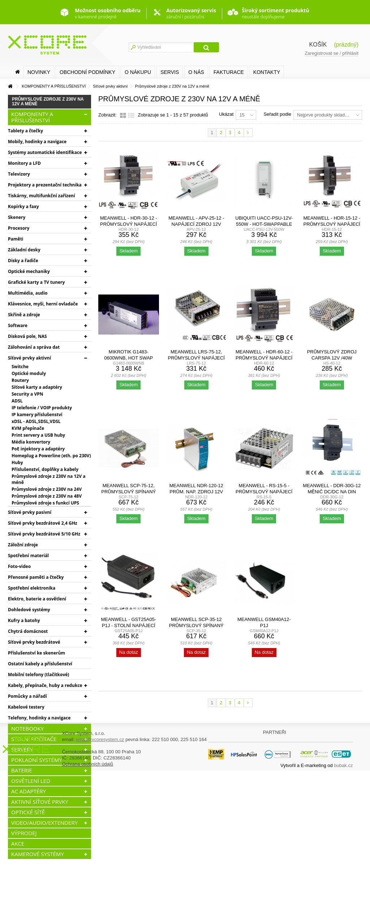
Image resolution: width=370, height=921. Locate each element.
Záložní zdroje (23, 545)
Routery (20, 380)
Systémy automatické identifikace (45, 152)
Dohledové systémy (29, 610)
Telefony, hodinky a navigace (39, 718)
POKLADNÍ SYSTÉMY (36, 759)
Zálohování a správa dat (34, 347)
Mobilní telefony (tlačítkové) (38, 674)
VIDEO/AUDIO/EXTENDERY (44, 822)
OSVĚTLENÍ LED (30, 780)
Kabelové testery (26, 707)
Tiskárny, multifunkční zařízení (41, 196)
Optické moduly (29, 373)
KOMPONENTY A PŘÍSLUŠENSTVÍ (32, 117)
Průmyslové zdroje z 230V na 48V (47, 496)
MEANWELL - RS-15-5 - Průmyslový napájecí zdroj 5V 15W (264, 492)
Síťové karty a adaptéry (37, 387)
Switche (20, 366)
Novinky (38, 72)
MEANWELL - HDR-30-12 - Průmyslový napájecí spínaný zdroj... (128, 224)
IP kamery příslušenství (37, 414)
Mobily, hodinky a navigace (37, 141)
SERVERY (22, 749)
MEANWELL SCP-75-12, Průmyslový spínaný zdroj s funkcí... (128, 492)
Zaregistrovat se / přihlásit (331, 53)
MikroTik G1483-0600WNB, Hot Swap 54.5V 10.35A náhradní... (129, 358)
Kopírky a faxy (23, 206)
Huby (17, 462)
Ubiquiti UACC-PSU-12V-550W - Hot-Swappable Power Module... (264, 224)
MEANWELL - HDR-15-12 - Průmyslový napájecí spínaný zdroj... (331, 224)
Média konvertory (31, 442)
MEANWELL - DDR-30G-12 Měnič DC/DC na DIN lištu (332, 492)
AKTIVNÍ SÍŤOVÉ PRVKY (39, 801)
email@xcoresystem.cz (100, 890)
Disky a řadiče (23, 260)
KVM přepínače (28, 428)
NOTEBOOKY (27, 728)
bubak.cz (343, 915)
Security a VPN (27, 394)
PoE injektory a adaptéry (38, 449)
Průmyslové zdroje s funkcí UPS (45, 503)
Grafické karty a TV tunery (36, 282)
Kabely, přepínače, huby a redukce (45, 685)
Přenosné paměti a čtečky (36, 577)
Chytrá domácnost (28, 631)
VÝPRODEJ (24, 833)
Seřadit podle (277, 114)
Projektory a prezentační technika (45, 185)
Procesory (18, 228)
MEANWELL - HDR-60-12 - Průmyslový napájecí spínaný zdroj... (264, 358)
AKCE (17, 843)
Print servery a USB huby (38, 435)
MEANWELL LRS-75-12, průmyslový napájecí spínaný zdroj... (196, 358)
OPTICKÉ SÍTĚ (28, 812)
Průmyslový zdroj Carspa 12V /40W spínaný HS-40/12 (332, 358)
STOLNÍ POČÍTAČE (33, 738)
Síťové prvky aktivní (29, 358)
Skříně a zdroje (24, 315)
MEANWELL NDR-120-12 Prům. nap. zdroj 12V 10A (196, 492)
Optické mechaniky (29, 271)
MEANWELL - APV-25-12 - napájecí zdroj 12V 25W (196, 224)
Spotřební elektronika (31, 588)
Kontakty (266, 72)
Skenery (16, 217)
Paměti (15, 239)
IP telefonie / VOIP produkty (42, 408)
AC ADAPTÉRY (28, 791)
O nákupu (138, 72)
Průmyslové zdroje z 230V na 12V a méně (48, 479)
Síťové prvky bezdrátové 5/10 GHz (44, 534)
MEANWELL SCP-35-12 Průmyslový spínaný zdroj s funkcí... (196, 625)
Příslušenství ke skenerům (36, 653)
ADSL (17, 401)
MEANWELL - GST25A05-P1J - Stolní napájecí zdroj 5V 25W (128, 625)
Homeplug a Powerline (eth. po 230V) (51, 456)
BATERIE (21, 770)
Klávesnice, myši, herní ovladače (43, 304)
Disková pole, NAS (27, 336)
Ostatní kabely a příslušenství (40, 664)
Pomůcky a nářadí (27, 696)
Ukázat (226, 114)
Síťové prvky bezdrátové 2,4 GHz (42, 523)
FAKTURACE (229, 72)
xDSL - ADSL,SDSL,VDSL (36, 421)
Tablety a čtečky (25, 131)
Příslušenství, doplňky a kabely (45, 469)
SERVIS (169, 72)
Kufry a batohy (24, 620)
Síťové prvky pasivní (29, 512)
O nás (196, 72)
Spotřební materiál (28, 555)
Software (17, 325)
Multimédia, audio (27, 293)
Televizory (19, 174)
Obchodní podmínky (87, 72)
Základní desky (24, 250)
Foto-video (19, 566)
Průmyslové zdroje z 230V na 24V (47, 489)
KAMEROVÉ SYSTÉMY (37, 854)
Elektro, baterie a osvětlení (37, 599)
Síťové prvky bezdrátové (34, 642)
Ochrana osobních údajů (87, 914)
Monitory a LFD (24, 163)
